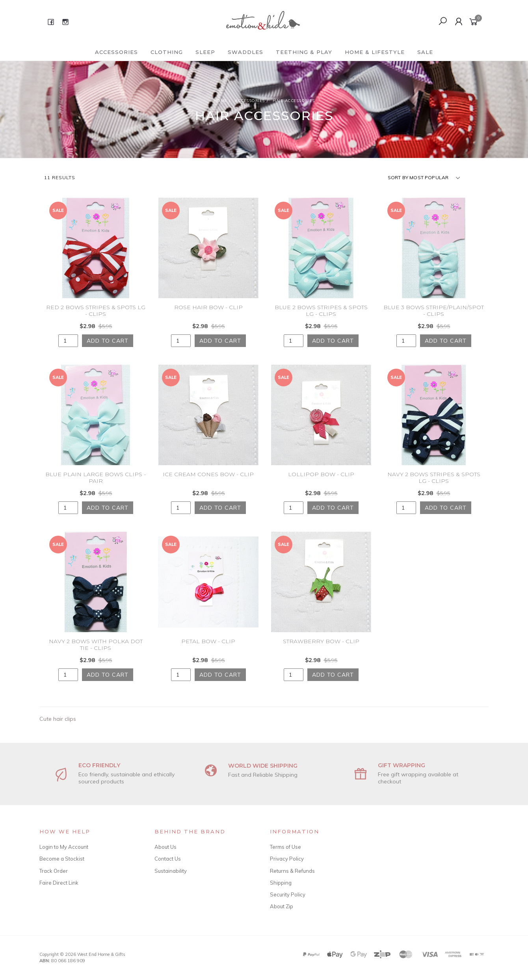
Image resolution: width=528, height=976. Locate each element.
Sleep (205, 52)
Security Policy (287, 894)
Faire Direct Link (58, 883)
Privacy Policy (287, 858)
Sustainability (170, 871)
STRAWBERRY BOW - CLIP (321, 649)
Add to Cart (107, 340)
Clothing (167, 52)
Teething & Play (304, 52)
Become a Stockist (61, 858)
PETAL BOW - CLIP (208, 649)
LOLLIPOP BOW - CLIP (321, 482)
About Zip (281, 906)
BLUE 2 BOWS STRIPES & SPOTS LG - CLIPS (321, 310)
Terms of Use (285, 847)
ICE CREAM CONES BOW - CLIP (208, 482)
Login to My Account (63, 847)
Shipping (281, 883)
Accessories (116, 52)
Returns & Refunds (292, 871)
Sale (425, 52)
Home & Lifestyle (375, 52)
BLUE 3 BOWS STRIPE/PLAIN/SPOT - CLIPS (433, 310)
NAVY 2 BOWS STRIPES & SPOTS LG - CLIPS (433, 486)
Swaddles (245, 52)
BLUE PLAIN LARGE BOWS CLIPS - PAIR (95, 486)
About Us (165, 847)
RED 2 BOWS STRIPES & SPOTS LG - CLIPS (95, 310)
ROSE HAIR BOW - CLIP (208, 307)
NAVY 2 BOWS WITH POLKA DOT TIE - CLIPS (96, 653)
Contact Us (167, 858)
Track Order (53, 871)
